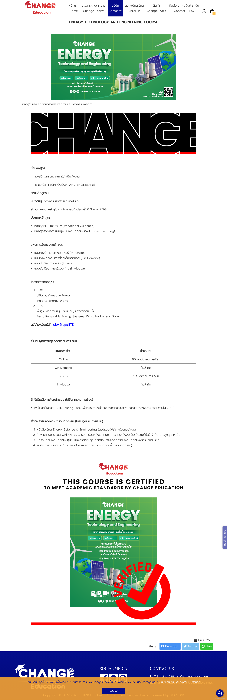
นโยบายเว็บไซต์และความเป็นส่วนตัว (180, 682)
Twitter (190, 646)
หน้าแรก (74, 8)
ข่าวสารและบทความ (93, 8)
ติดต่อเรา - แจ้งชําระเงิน (184, 8)
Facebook (170, 646)
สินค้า (156, 8)
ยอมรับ (114, 691)
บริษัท (115, 8)
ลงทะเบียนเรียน (134, 8)
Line (207, 646)
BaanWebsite (220, 699)
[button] (204, 11)
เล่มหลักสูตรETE (63, 324)
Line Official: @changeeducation (184, 676)
